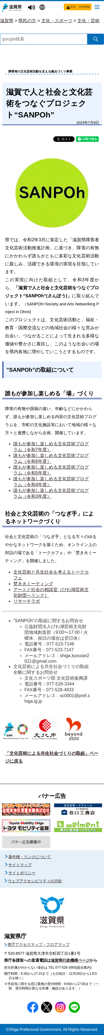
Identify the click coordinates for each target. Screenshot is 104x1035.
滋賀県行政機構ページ (70, 960)
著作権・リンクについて (29, 857)
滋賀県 (6, 20)
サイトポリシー (21, 873)
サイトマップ (20, 865)
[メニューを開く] (97, 6)
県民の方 (27, 20)
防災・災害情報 (80, 6)
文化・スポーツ (56, 20)
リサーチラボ (26, 601)
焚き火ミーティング (33, 583)
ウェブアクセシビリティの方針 (35, 881)
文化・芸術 (88, 20)
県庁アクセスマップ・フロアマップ (38, 944)
